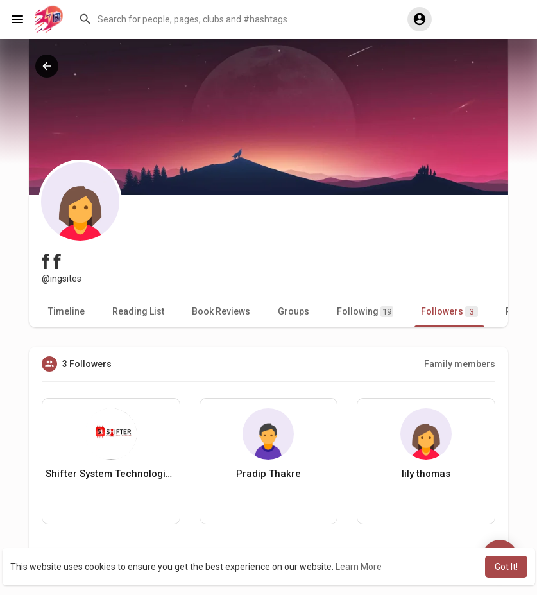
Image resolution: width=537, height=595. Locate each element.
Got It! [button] (506, 567)
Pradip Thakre (268, 473)
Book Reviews (221, 311)
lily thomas (426, 473)
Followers (449, 311)
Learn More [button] (359, 567)
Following (365, 311)
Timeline (66, 311)
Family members (459, 364)
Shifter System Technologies (111, 473)
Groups (293, 311)
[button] (233, 19)
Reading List (138, 311)
